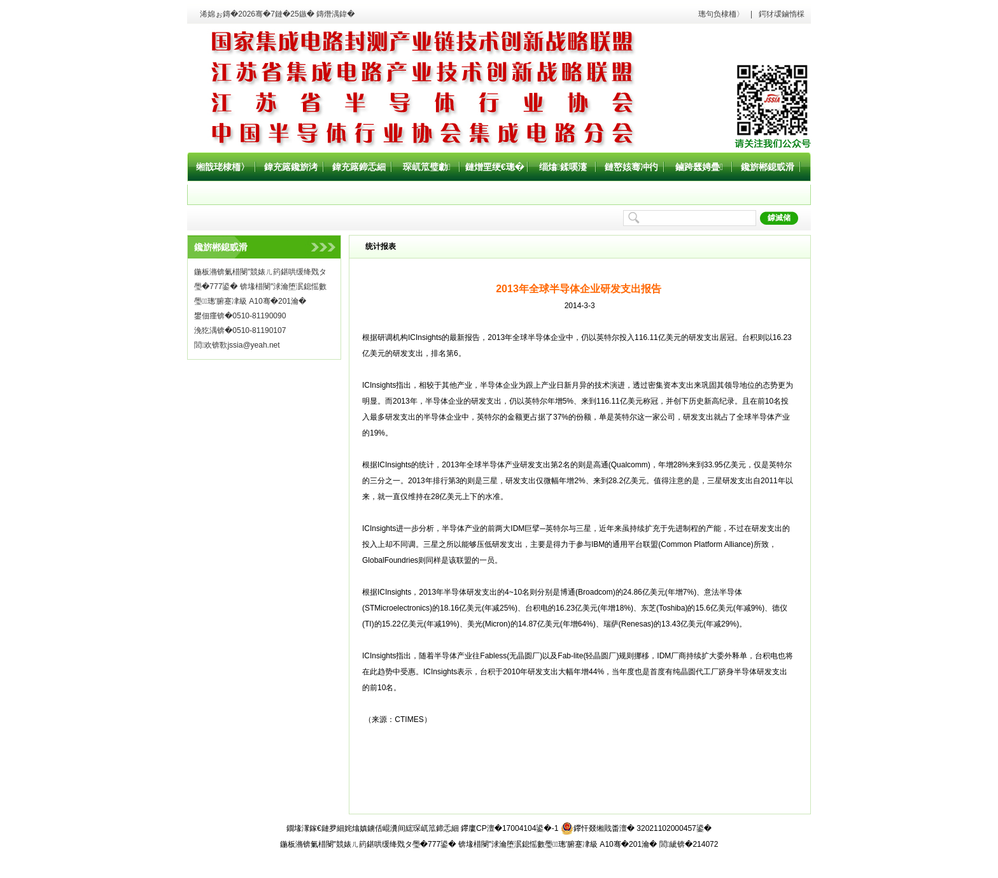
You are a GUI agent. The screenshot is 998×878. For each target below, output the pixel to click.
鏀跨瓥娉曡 (699, 167)
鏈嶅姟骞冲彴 (631, 167)
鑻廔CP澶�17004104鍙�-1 (509, 828)
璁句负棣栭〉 (721, 14)
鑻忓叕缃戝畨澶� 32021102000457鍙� (636, 828)
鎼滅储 (779, 217)
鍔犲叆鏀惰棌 (782, 14)
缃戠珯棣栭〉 (223, 167)
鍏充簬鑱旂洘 (291, 167)
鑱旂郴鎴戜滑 (767, 167)
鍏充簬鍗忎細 (359, 167)
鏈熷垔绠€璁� (494, 167)
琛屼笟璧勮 (427, 167)
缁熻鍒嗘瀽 (563, 167)
